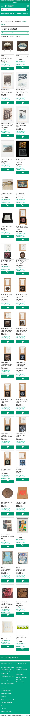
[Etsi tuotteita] (15, 9)
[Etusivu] (10, 6)
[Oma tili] (25, 5)
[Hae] (27, 9)
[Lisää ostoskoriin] (7, 68)
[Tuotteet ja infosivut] (2, 6)
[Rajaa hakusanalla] (15, 33)
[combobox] (15, 9)
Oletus (18, 36)
